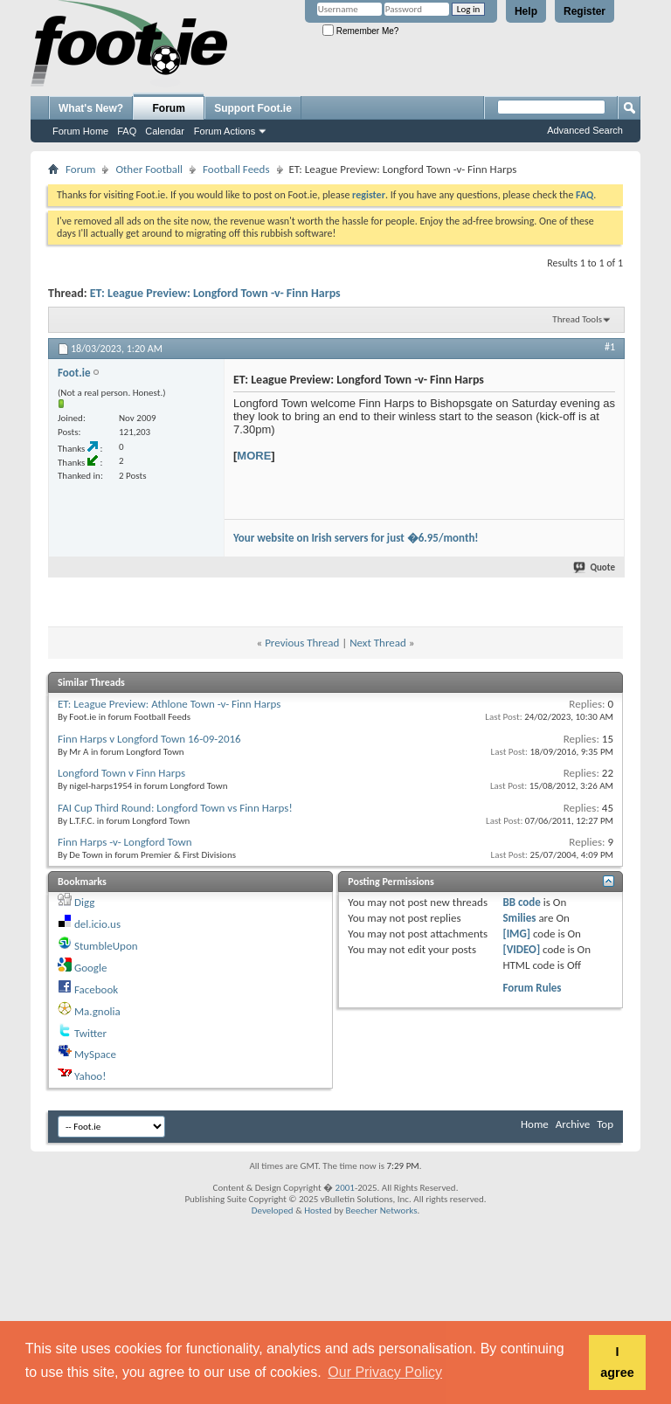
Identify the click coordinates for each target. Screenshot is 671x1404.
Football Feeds (236, 169)
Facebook (96, 989)
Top (605, 1124)
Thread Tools (577, 319)
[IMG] (516, 933)
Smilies (519, 917)
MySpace (95, 1054)
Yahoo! (90, 1075)
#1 (610, 347)
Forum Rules (531, 987)
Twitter (90, 1033)
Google (90, 967)
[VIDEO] (521, 949)
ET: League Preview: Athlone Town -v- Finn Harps (169, 703)
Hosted (318, 1210)
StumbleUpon (106, 945)
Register (584, 11)
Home (535, 1124)
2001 (345, 1187)
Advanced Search (585, 130)
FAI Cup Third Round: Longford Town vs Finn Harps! (175, 807)
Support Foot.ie (253, 108)
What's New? (91, 108)
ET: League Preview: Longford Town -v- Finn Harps (215, 293)
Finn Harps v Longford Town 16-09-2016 (149, 738)
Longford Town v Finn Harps (121, 772)
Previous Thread (302, 642)
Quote (595, 567)
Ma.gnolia (97, 1011)
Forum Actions (224, 131)
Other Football (149, 169)
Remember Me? (360, 31)
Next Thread (377, 642)
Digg (84, 902)
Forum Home (80, 131)
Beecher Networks (381, 1210)
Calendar (164, 131)
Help (526, 11)
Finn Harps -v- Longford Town (125, 841)
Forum (169, 108)
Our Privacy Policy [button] (385, 1372)
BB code (521, 902)
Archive (573, 1124)
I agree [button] (616, 1362)
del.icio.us (97, 923)
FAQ (126, 131)
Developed (273, 1210)
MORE (254, 455)
